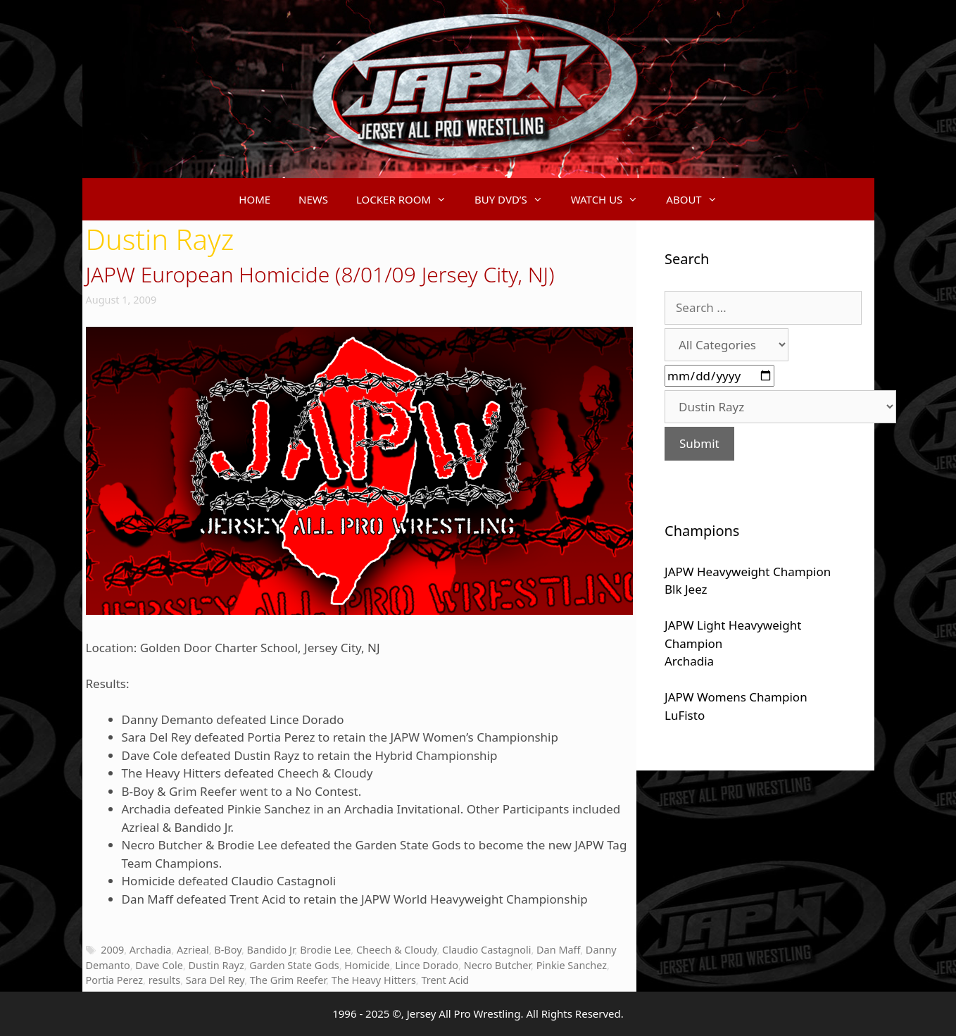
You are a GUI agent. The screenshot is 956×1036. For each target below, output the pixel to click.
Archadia (151, 949)
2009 (112, 949)
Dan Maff (558, 949)
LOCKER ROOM (408, 199)
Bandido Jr (271, 949)
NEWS (313, 199)
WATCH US (612, 199)
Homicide (366, 965)
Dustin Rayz (216, 965)
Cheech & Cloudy (396, 949)
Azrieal (193, 949)
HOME (254, 199)
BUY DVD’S (515, 199)
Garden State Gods (294, 965)
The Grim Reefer (288, 980)
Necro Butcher (497, 965)
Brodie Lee (325, 949)
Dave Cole (159, 965)
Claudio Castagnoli (486, 949)
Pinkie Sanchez (571, 965)
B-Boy (227, 949)
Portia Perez (115, 980)
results (165, 980)
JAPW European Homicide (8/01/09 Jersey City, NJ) (320, 274)
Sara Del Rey (215, 980)
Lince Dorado (426, 965)
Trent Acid (445, 980)
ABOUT (698, 199)
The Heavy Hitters (374, 980)
